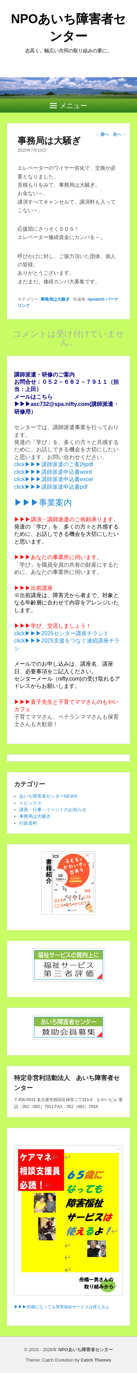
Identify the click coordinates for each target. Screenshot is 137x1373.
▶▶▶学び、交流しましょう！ (52, 626)
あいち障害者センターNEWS (48, 796)
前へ (102, 134)
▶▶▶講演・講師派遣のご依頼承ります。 (66, 519)
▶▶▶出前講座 (33, 588)
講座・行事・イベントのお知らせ (52, 809)
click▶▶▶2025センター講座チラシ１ (61, 633)
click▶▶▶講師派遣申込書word (53, 472)
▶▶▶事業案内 (43, 502)
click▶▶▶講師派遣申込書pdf (50, 487)
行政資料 (28, 823)
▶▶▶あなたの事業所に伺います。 (58, 557)
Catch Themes (96, 1360)
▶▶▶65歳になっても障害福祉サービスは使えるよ (61, 1306)
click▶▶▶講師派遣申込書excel (53, 479)
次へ (119, 134)
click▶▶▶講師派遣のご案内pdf (53, 464)
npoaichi (95, 299)
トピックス (30, 803)
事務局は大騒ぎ (55, 299)
